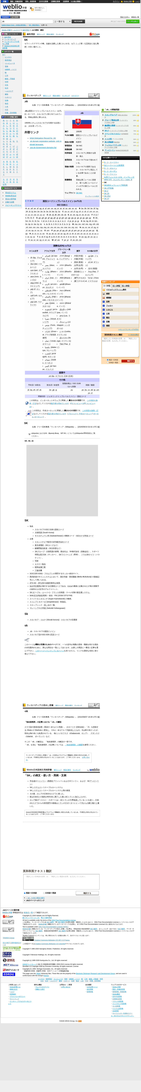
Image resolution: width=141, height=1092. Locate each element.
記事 (41, 722)
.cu (28, 215)
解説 (59, 722)
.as (60, 208)
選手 (49, 803)
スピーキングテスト (13, 205)
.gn (66, 218)
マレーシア (50, 350)
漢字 (78, 251)
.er (80, 215)
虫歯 (48, 43)
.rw (43, 234)
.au (66, 208)
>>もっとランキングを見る (128, 329)
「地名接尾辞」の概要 (74, 745)
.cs (29, 126)
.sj (56, 390)
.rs (38, 234)
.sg (64, 234)
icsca (70, 586)
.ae (34, 208)
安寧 (108, 302)
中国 (80, 256)
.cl (87, 212)
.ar (58, 208)
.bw (52, 212)
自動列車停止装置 (53, 583)
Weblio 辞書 (128, 1)
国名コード (81, 396)
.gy (90, 218)
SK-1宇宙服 (109, 188)
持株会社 (84, 551)
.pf (60, 230)
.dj (53, 215)
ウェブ (57, 400)
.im (50, 221)
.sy (31, 237)
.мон (32, 277)
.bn (38, 212)
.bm (34, 212)
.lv (67, 224)
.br (44, 212)
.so (84, 234)
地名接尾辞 (30, 722)
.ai (43, 208)
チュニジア (47, 328)
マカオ (81, 278)
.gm (62, 218)
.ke (84, 221)
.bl (28, 390)
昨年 (49, 797)
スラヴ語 (28, 727)
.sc (55, 234)
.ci (82, 212)
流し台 (46, 605)
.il (48, 221)
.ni (97, 227)
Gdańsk (29, 736)
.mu (58, 227)
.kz (41, 224)
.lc (51, 224)
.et (85, 215)
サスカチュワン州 (42, 536)
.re (32, 234)
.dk (55, 215)
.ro (35, 234)
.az (75, 208)
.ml (26, 227)
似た (95, 43)
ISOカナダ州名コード (85, 536)
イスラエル (92, 281)
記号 (4, 184)
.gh (54, 218)
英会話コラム (10, 193)
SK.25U (107, 196)
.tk (54, 237)
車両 (68, 790)
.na (83, 227)
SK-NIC (79, 193)
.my (72, 227)
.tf (44, 237)
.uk (88, 237)
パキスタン (51, 300)
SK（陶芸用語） (34, 25)
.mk (97, 224)
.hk (96, 218)
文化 (6, 85)
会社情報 (90, 989)
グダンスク (95, 733)
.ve (37, 240)
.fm (28, 218)
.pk (69, 230)
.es (82, 215)
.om (47, 230)
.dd (91, 390)
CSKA (35, 797)
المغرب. (48, 354)
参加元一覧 (135, 17)
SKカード (49, 545)
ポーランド (39, 736)
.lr (58, 224)
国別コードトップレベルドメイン (42, 111)
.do (62, 215)
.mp (41, 227)
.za (73, 240)
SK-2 (107, 131)
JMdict (38, 973)
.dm (58, 215)
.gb (53, 390)
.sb (52, 234)
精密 (108, 294)
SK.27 (106, 199)
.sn (81, 234)
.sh (67, 234)
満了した (58, 797)
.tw (73, 237)
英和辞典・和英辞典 (119, 991)
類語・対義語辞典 (16, 1)
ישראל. (90, 278)
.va (31, 240)
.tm (58, 237)
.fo (31, 218)
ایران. (47, 278)
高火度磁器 (109, 142)
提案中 (62, 372)
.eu (88, 215)
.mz (76, 227)
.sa (49, 234)
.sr (87, 234)
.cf (74, 212)
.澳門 (76, 278)
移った (61, 794)
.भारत (61, 278)
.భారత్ (61, 284)
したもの (76, 730)
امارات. (48, 331)
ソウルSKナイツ (87, 555)
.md (82, 224)
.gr (75, 218)
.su (95, 234)
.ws (58, 240)
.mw (65, 227)
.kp (29, 224)
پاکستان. (48, 297)
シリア (45, 322)
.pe (57, 230)
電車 (6, 66)
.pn (78, 230)
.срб (32, 295)
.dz (65, 215)
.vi (43, 240)
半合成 (32, 781)
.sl (75, 234)
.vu (48, 240)
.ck (85, 212)
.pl (72, 230)
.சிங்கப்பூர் (63, 322)
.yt (67, 240)
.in (53, 221)
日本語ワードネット (29, 964)
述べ (91, 800)
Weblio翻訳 (116, 994)
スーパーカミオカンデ (39, 599)
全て (3, 54)
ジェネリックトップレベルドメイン (61, 396)
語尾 (41, 727)
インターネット (46, 400)
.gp (69, 218)
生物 (6, 100)
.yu (89, 393)
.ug (85, 237)
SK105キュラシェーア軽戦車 (116, 185)
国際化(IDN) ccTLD (62, 246)
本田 (45, 803)
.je (70, 221)
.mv (61, 227)
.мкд (32, 283)
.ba (82, 208)
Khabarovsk (75, 733)
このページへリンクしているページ (49, 651)
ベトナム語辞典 (117, 1008)
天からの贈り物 (87, 803)
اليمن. (47, 366)
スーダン (48, 363)
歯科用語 (26, 30)
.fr (33, 218)
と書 (97, 803)
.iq (58, 221)
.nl (26, 230)
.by (56, 212)
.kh (90, 221)
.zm (76, 240)
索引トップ (41, 34)
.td (42, 237)
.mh (93, 224)
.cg (77, 212)
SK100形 (53, 548)
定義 (108, 322)
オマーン (46, 344)
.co (97, 212)
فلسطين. (48, 290)
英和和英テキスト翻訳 (37, 871)
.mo (37, 227)
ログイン (116, 1)
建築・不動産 (10, 79)
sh (52, 727)
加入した (78, 797)
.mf (37, 390)
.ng (94, 227)
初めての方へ (125, 17)
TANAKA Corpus (8, 938)
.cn (93, 212)
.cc (68, 212)
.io (56, 221)
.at (63, 208)
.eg (77, 215)
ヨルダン (49, 287)
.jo (75, 221)
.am (48, 208)
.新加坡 (77, 272)
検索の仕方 (13, 989)
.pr (81, 230)
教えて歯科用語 (46, 918)
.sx (28, 237)
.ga (39, 218)
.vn (45, 240)
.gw (86, 218)
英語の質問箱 (10, 199)
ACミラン (69, 797)
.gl (59, 218)
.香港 (76, 262)
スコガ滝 (108, 139)
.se (61, 234)
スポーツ (8, 97)
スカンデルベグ (111, 115)
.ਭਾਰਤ (61, 297)
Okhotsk (80, 727)
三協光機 (38, 570)
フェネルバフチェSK (113, 145)
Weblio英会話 (10, 196)
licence (46, 976)
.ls (60, 224)
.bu (85, 390)
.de (50, 215)
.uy (94, 237)
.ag (40, 208)
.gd (42, 218)
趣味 (6, 94)
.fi (94, 215)
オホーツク (70, 727)
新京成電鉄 (39, 545)
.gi (57, 218)
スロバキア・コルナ (38, 620)
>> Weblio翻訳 (133, 335)
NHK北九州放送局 (37, 595)
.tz (76, 237)
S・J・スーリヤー (111, 162)
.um (97, 390)
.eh (34, 390)
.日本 (66, 376)
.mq (44, 227)
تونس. (47, 325)
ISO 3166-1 (62, 205)
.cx (38, 215)
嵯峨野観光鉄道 (41, 548)
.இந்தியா (63, 309)
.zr (92, 393)
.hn (30, 221)
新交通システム (83, 592)
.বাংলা (61, 256)
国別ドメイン (50, 631)
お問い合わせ (65, 987)
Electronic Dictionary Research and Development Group (95, 973)
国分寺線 (63, 577)
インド (59, 268)
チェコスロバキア (39, 123)
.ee (74, 215)
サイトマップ (14, 999)
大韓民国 (38, 533)
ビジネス (8, 57)
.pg (63, 230)
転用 (41, 733)
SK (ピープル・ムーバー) (40, 592)
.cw (34, 215)
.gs (78, 218)
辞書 (4, 1)
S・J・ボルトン (110, 168)
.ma (75, 224)
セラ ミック (76, 43)
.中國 (76, 259)
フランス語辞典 (117, 1001)
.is (62, 221)
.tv (71, 237)
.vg (40, 240)
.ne (89, 227)
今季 (72, 800)
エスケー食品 (40, 564)
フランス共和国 (58, 592)
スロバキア (41, 114)
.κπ (49, 376)
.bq (31, 390)
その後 (32, 794)
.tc (40, 237)
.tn (61, 237)
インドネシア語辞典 (119, 1003)
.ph (66, 230)
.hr (33, 221)
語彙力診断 (9, 202)
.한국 (90, 268)
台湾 (80, 265)
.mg (90, 224)
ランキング (60, 34)
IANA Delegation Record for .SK (43, 138)
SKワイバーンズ (65, 555)
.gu (83, 218)
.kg (87, 221)
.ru (40, 234)
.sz (34, 237)
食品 (6, 103)
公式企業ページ (92, 987)
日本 (70, 376)
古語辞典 (66, 1)
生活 (6, 88)
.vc (34, 240)
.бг (31, 258)
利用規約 (13, 994)
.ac (28, 208)
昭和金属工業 (40, 567)
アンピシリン (110, 150)
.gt (81, 218)
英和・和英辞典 (30, 1)
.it (64, 221)
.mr (48, 227)
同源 (60, 727)
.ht (35, 221)
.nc (86, 227)
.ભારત (61, 290)
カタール (46, 306)
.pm (75, 230)
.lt (62, 224)
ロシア (84, 733)
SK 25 (106, 193)
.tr (66, 237)
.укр (31, 302)
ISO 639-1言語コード (51, 634)
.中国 (76, 256)
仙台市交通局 (35, 586)
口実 (108, 314)
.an (82, 390)
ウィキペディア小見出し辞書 (40, 705)
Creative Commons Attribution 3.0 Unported (50, 944)
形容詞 (36, 727)
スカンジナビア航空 (43, 542)
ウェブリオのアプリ (42, 987)
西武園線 (72, 577)
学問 (6, 82)
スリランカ (61, 335)
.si (70, 234)
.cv (31, 215)
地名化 (70, 730)
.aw (69, 208)
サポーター (69, 803)
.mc (79, 224)
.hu (38, 221)
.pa (54, 230)
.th (49, 237)
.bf (94, 208)
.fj (96, 215)
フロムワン (48, 573)
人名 (6, 107)
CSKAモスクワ (50, 794)
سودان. (47, 360)
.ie (46, 221)
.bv (50, 390)
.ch (79, 212)
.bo (41, 212)
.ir (60, 221)
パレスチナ (50, 294)
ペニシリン (41, 781)
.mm (30, 227)
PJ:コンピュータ (77, 403)
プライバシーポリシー (17, 996)
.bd (88, 208)
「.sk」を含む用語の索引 (35, 898)
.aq (55, 208)
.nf (92, 227)
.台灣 (76, 265)
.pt (87, 230)
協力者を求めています (60, 403)
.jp (78, 221)
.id (43, 221)
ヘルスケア (16, 30)
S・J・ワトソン (110, 174)
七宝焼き (88, 43)
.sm (78, 234)
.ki (93, 221)
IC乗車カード (54, 586)
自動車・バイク (11, 69)
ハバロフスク (62, 733)
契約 (44, 797)
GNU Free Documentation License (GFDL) (53, 927)
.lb (49, 224)
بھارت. (47, 272)
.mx (69, 227)
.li (53, 224)
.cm (90, 212)
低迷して (77, 800)
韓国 (95, 268)
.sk (72, 234)
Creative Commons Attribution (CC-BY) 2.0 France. (52, 940)
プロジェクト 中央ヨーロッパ (80, 414)
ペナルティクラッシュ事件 (116, 290)
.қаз (31, 270)
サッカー (65, 573)
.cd (71, 212)
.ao (52, 208)
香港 (80, 262)
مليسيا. (47, 347)
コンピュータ (10, 63)
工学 (6, 76)
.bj (32, 212)
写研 (36, 561)
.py (93, 230)
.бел (32, 264)
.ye (65, 240)
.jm (73, 221)
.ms (51, 227)
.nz (41, 230)
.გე (89, 256)
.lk (56, 224)
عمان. (47, 341)
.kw (34, 224)
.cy (41, 215)
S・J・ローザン (110, 171)
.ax (72, 208)
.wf (55, 240)
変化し (46, 730)
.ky (38, 224)
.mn (34, 227)
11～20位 (116, 286)
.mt (55, 227)
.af (37, 208)
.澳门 (76, 281)
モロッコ (51, 357)
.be (91, 208)
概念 (108, 318)
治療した (55, 43)
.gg (51, 218)
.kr (32, 224)
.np (32, 230)
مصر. (47, 265)
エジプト (46, 268)
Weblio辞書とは (15, 987)
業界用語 (8, 60)
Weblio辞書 (42, 924)
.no (29, 230)
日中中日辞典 (43, 1)
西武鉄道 (33, 577)
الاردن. (47, 284)
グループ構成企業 (112, 120)
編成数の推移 (110, 125)
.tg (47, 237)
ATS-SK (33, 583)
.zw (80, 240)
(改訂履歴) (50, 922)
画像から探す (40, 989)
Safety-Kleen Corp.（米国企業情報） (14, 25)
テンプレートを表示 (92, 196)
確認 (108, 326)
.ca (65, 212)
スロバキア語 (35, 634)
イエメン (49, 369)
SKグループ (39, 551)
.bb (85, 208)
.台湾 (76, 268)
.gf (48, 218)
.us (91, 237)
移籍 (54, 803)
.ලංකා (61, 331)
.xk (40, 390)
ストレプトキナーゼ (38, 602)
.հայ (90, 272)
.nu (38, 230)
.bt (50, 212)
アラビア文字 (49, 251)
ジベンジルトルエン (113, 134)
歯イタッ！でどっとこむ (30, 918)
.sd (58, 234)
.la (47, 224)
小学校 (43, 608)
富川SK (43, 555)
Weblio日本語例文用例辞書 (39, 770)
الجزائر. (48, 256)
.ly (69, 224)
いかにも (109, 310)
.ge (45, 218)
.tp (94, 390)
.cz (43, 215)
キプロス (59, 376)
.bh (26, 212)
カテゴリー (75, 96)
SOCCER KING (36, 573)
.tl (56, 237)
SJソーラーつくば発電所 (114, 165)
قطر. (47, 303)
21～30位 (125, 286)
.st (92, 234)
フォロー (109, 306)
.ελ (89, 262)
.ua (82, 237)
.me (86, 224)
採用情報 (90, 991)
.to (64, 237)
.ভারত (61, 272)
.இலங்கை (63, 338)
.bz (59, 212)
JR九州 (41, 583)
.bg (97, 208)
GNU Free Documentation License (64, 920)
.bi (29, 212)
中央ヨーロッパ (49, 410)
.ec (71, 215)
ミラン (60, 803)
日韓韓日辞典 (55, 1)
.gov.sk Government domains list (43, 148)
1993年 (79, 131)
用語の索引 (50, 34)
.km (95, 221)
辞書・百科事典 (11, 113)
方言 (6, 110)
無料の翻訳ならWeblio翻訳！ (39, 9)
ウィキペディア (34, 96)
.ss (90, 234)
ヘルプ (137, 1)
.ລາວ (61, 316)
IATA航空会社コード (61, 542)
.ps (84, 230)
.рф (31, 289)
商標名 (50, 781)
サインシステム (45, 577)
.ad (31, 208)
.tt (68, 237)
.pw (89, 230)
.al (45, 208)
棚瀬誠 (108, 298)
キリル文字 (33, 251)
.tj (51, 237)
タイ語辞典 (116, 1006)
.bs (47, 212)
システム (35, 787)
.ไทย (61, 344)
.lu (64, 224)
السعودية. (48, 309)
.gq (72, 218)
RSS (80, 1021)
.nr (35, 230)
